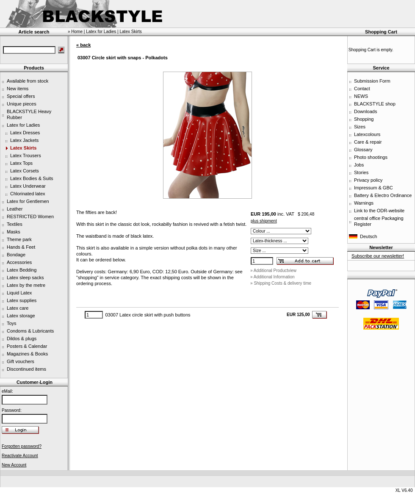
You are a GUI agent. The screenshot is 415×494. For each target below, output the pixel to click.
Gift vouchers (20, 361)
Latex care (17, 308)
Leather (14, 208)
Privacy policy (368, 180)
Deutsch (368, 236)
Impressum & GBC (373, 187)
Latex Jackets (24, 140)
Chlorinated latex (27, 193)
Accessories (19, 262)
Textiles (14, 224)
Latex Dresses (25, 132)
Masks (13, 231)
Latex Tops (21, 163)
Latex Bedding (21, 269)
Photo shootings (370, 157)
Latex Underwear (28, 186)
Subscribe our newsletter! (377, 255)
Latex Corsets (24, 170)
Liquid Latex (19, 292)
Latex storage (21, 315)
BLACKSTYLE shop (375, 103)
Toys (12, 323)
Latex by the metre (26, 285)
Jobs (359, 164)
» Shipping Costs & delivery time (280, 283)
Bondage (16, 254)
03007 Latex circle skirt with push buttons (147, 314)
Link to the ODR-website (379, 210)
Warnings (364, 202)
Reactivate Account (20, 455)
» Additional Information (272, 277)
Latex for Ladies (23, 125)
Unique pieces (21, 103)
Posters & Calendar (27, 346)
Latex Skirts (23, 147)
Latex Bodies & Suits (31, 178)
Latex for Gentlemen (28, 201)
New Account (14, 465)
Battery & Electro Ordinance (383, 195)
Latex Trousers (25, 155)
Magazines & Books (27, 353)
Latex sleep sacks (25, 277)
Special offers (21, 96)
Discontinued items (26, 369)
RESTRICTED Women (30, 216)
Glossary (363, 149)
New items (17, 88)
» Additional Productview (273, 270)
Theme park (19, 239)
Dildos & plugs (21, 338)
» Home (75, 31)
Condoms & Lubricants (30, 330)
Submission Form (372, 80)
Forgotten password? (22, 446)
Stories (361, 172)
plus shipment (264, 221)
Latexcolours (367, 134)
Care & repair (368, 141)
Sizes (359, 126)
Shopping (364, 119)
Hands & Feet (21, 247)
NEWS (361, 96)
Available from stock (27, 80)
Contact (362, 88)
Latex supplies (21, 300)
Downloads (365, 111)
